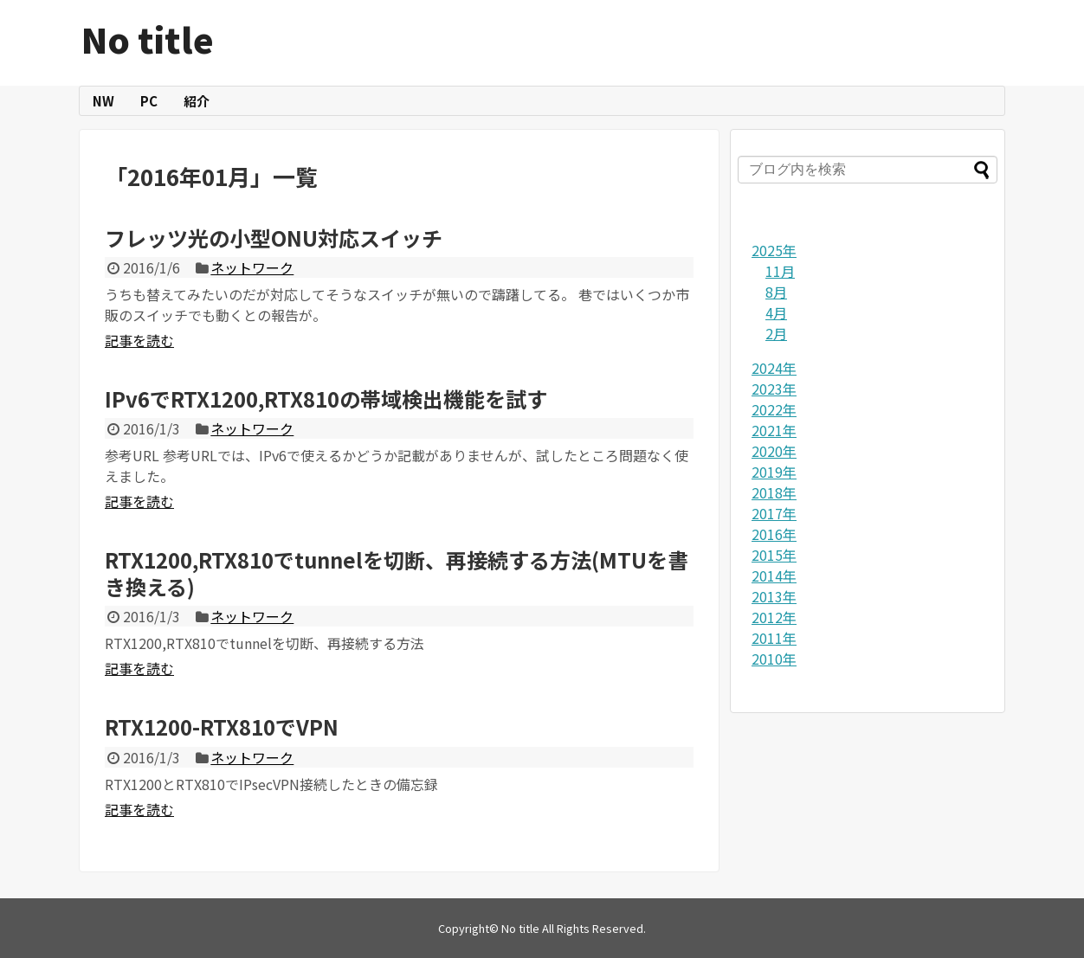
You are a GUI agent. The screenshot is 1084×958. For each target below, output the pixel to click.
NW (103, 101)
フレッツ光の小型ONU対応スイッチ (273, 237)
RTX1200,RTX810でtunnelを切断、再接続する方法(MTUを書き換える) (396, 572)
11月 (780, 270)
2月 (776, 333)
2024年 (774, 367)
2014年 (774, 575)
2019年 (774, 471)
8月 (776, 291)
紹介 (197, 101)
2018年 (774, 492)
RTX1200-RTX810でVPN (222, 726)
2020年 (774, 450)
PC (149, 101)
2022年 (774, 409)
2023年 (774, 388)
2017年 (774, 513)
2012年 (774, 617)
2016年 (774, 534)
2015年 (774, 554)
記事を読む (139, 340)
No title (147, 39)
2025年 (774, 250)
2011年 (774, 637)
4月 (776, 312)
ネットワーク (252, 267)
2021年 (774, 430)
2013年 (774, 596)
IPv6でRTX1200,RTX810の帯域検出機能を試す (326, 398)
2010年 (774, 658)
